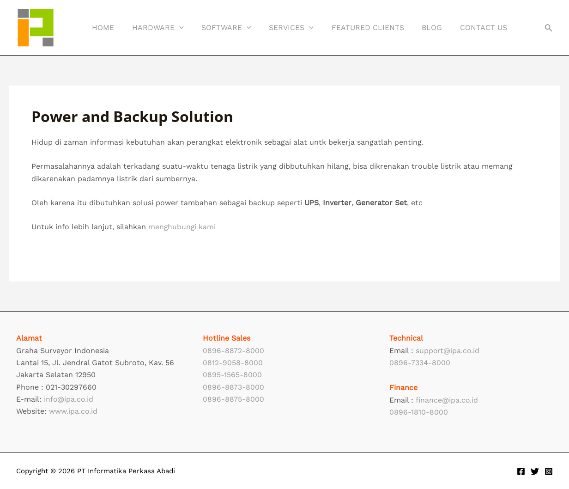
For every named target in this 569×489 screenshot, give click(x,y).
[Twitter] (535, 471)
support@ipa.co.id (448, 350)
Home (102, 27)
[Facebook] (521, 471)
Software (219, 27)
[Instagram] (549, 471)
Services (280, 27)
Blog (415, 27)
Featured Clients (354, 27)
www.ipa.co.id (73, 411)
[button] (174, 27)
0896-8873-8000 (233, 387)
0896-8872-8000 (233, 350)
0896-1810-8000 (418, 412)
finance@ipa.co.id (447, 400)
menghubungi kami (182, 226)
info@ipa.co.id (69, 399)
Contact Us (463, 27)
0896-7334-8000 (419, 362)
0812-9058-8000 (233, 362)
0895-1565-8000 (232, 374)
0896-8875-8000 (233, 399)
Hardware (153, 27)
